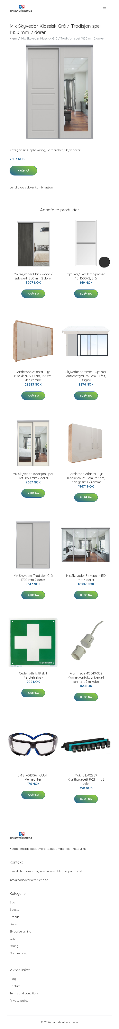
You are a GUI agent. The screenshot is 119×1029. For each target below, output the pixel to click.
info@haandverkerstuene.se (29, 880)
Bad (12, 902)
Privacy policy (19, 1000)
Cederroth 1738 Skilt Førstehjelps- (33, 675)
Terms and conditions (24, 993)
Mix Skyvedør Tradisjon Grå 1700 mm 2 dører (33, 578)
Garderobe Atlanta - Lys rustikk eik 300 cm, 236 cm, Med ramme (33, 376)
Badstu (14, 909)
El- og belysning (20, 931)
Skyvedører (72, 150)
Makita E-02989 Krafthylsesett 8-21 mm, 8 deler (86, 779)
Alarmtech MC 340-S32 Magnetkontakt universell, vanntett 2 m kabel (86, 677)
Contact (15, 986)
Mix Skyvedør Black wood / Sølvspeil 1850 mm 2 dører (33, 276)
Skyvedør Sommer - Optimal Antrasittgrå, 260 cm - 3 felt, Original (86, 376)
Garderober (55, 150)
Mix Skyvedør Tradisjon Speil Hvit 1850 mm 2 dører (33, 476)
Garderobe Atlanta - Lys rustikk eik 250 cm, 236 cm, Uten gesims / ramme (86, 478)
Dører (14, 924)
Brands (14, 917)
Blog (13, 979)
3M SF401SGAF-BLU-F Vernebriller (33, 777)
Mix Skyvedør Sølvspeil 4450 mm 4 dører (86, 578)
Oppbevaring (36, 150)
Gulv (12, 939)
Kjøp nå (23, 170)
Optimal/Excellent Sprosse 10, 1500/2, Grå (86, 276)
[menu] (104, 9)
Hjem (13, 38)
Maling (14, 946)
